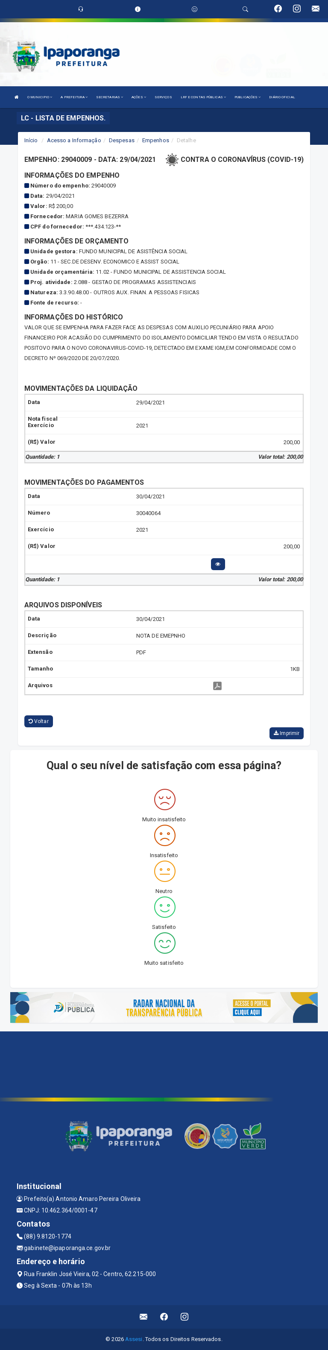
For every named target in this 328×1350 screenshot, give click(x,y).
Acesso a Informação (74, 140)
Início (31, 140)
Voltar (39, 721)
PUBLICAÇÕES (247, 97)
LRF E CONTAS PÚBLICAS (203, 97)
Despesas (122, 140)
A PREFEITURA (74, 97)
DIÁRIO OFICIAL (282, 97)
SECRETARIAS (109, 97)
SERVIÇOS (163, 97)
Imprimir (286, 733)
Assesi (134, 1339)
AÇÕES (139, 97)
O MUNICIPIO (39, 97)
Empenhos (155, 140)
